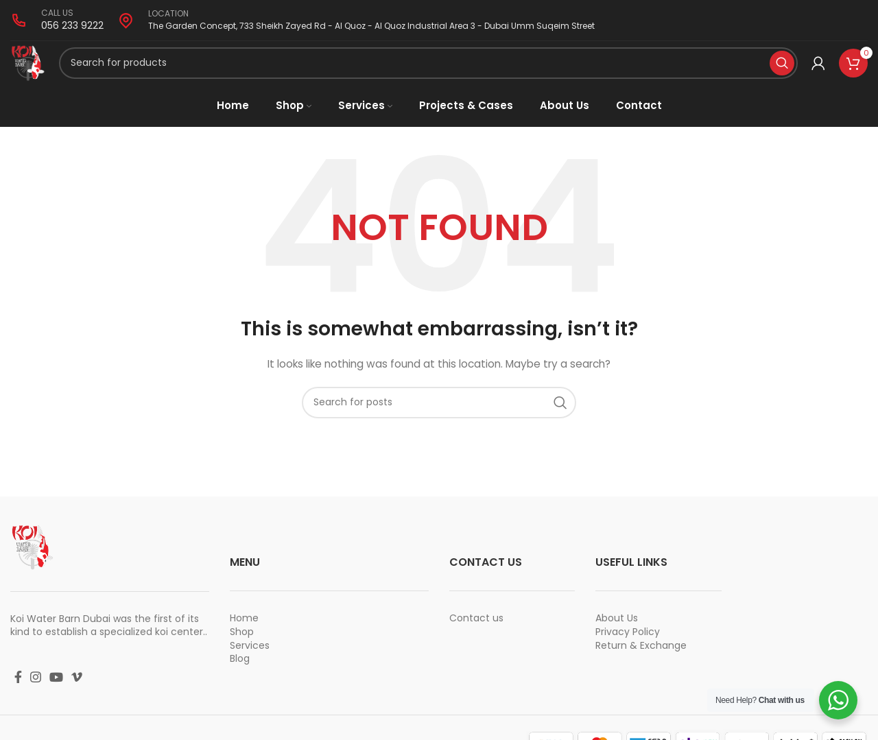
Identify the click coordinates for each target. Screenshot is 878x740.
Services (250, 663)
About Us (616, 636)
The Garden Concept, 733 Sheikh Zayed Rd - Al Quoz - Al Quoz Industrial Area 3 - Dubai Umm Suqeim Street (371, 26)
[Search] (435, 72)
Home (244, 636)
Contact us (476, 636)
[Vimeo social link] (76, 694)
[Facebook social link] (18, 694)
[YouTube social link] (56, 694)
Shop (242, 649)
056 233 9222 (72, 25)
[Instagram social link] (35, 694)
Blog (240, 676)
